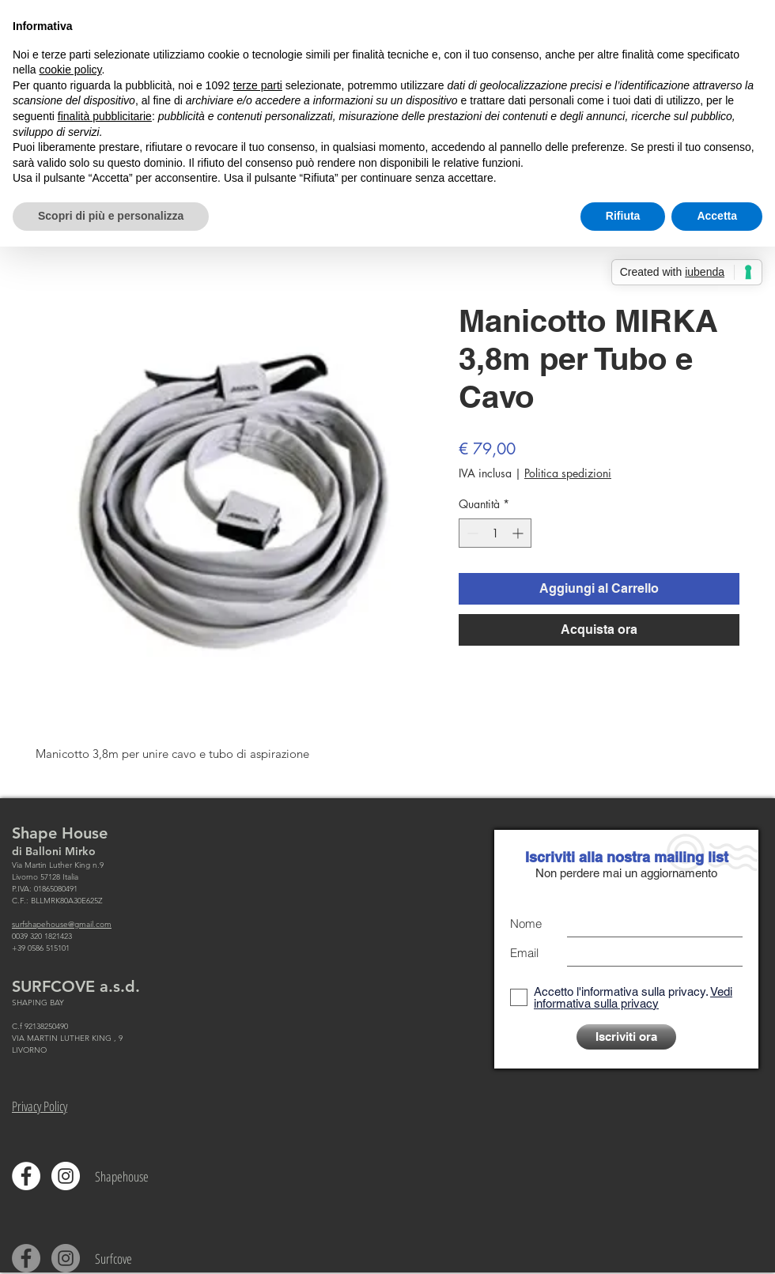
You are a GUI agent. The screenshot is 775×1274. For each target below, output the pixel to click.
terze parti (257, 85)
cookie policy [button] (70, 69)
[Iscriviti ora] (626, 1037)
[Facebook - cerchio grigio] (26, 1258)
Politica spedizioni (567, 473)
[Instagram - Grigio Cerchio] (65, 1258)
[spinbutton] (495, 533)
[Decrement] (471, 533)
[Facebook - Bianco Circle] (26, 1176)
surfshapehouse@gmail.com (62, 924)
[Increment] (519, 533)
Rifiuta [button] (623, 215)
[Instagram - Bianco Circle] (65, 1176)
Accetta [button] (717, 215)
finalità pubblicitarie (105, 116)
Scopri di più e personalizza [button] (110, 215)
